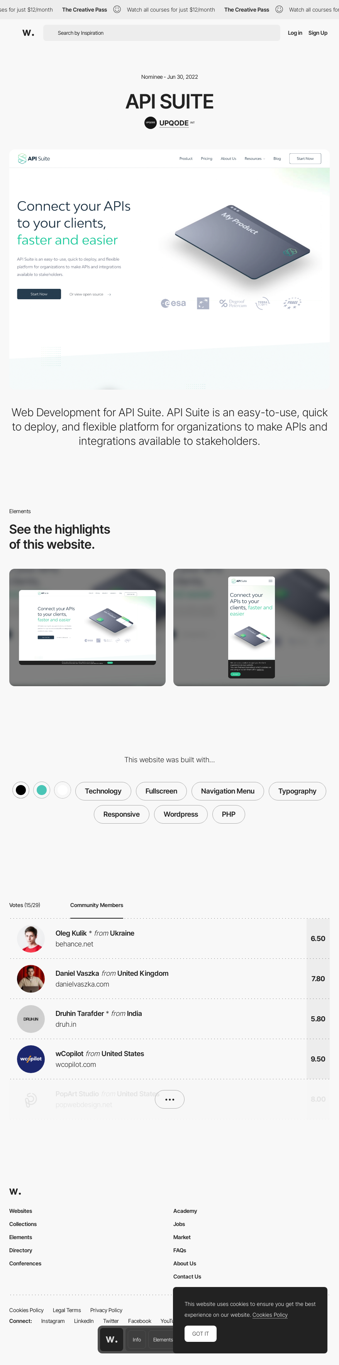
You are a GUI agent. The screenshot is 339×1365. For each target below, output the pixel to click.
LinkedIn (84, 1321)
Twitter (111, 1321)
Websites (20, 1210)
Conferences (25, 1263)
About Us (184, 1263)
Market (182, 1237)
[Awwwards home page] (111, 1339)
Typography (297, 791)
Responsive (121, 814)
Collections (23, 1224)
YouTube (170, 1321)
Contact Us (187, 1276)
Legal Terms (67, 1310)
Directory (20, 1250)
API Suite (169, 101)
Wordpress (181, 814)
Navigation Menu (227, 791)
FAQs (179, 1250)
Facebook (139, 1321)
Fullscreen (161, 791)
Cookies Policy (26, 1310)
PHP (229, 814)
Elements (163, 1339)
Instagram (53, 1321)
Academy (185, 1210)
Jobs (179, 1224)
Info (137, 1339)
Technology (103, 791)
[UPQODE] (169, 123)
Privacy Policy (106, 1310)
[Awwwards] (28, 33)
